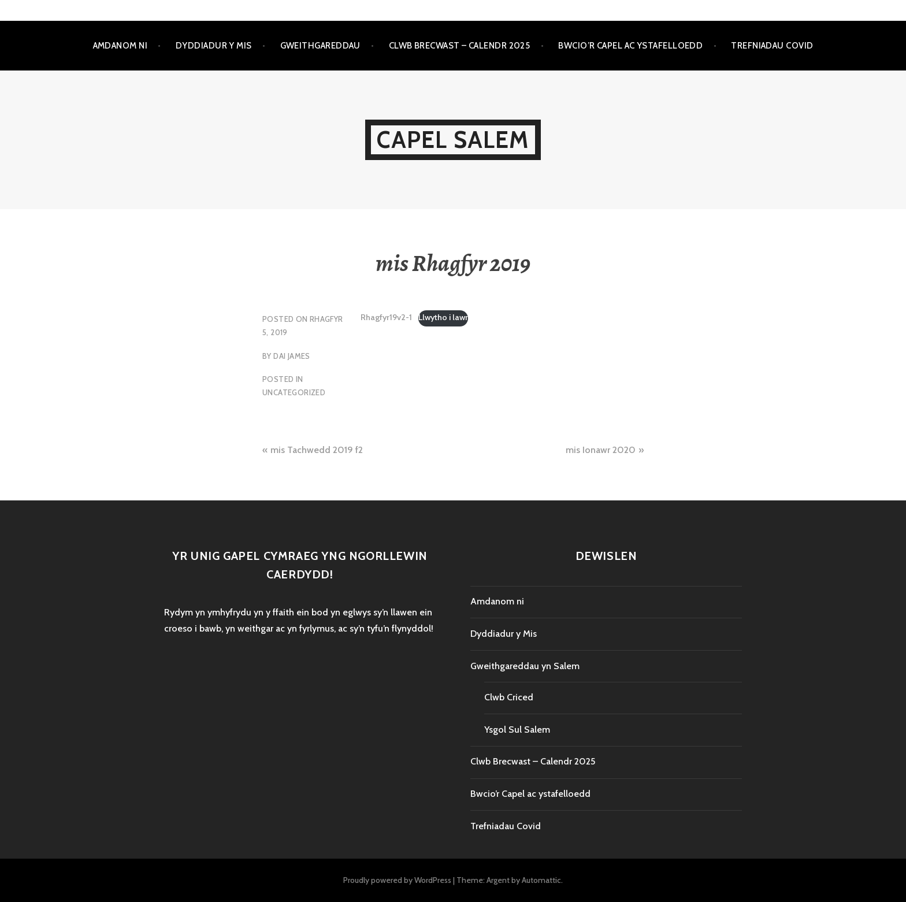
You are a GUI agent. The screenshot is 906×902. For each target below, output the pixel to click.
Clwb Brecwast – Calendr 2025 (459, 45)
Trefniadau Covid (772, 45)
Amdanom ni (120, 45)
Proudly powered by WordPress (397, 880)
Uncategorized (293, 392)
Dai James (291, 356)
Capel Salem (453, 139)
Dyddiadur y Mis (214, 45)
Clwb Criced (508, 697)
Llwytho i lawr (443, 317)
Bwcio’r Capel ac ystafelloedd (630, 45)
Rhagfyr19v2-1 (386, 317)
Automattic (541, 880)
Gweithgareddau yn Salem (525, 665)
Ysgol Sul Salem (517, 729)
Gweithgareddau (320, 45)
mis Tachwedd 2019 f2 (316, 449)
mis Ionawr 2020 (601, 449)
